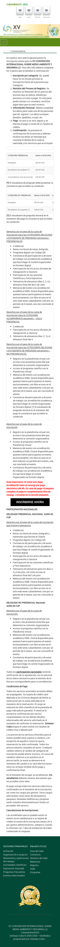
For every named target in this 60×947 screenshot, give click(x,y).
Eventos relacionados (14, 875)
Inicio (6, 51)
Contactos (35, 854)
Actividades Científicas (14, 864)
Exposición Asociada (13, 868)
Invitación (8, 851)
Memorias (35, 861)
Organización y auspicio (15, 854)
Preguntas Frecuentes (14, 871)
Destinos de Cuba (39, 858)
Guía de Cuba (37, 851)
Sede (32, 868)
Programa (35, 872)
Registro (34, 865)
